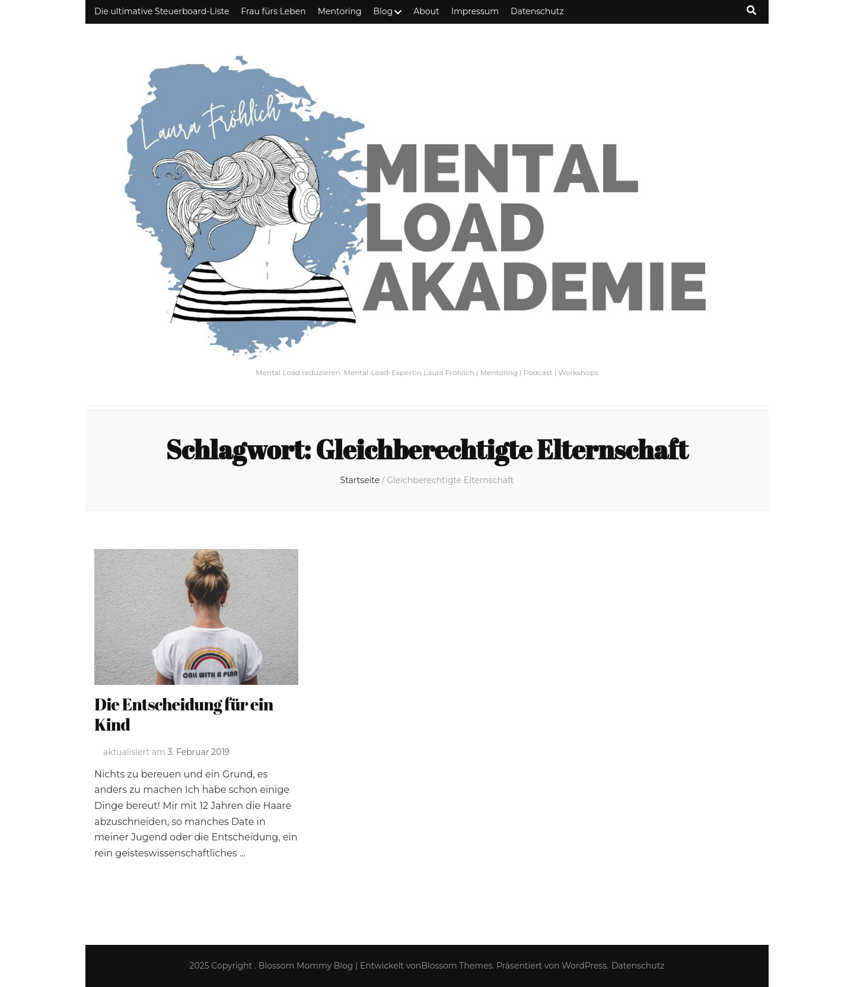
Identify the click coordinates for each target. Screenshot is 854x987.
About (426, 11)
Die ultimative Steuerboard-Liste (161, 11)
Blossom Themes (456, 965)
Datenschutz (537, 11)
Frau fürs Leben (273, 11)
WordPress (584, 965)
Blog (383, 11)
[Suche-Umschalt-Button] (751, 10)
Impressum (475, 11)
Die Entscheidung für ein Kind (183, 714)
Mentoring (340, 11)
